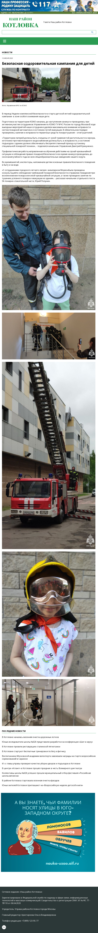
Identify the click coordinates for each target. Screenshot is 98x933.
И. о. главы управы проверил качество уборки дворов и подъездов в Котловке (41, 763)
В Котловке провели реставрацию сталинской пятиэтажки (31, 746)
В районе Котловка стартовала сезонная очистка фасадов (30, 780)
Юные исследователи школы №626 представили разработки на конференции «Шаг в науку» (47, 741)
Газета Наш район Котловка (57, 22)
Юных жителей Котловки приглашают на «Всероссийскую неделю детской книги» (42, 785)
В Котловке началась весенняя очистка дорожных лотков (30, 737)
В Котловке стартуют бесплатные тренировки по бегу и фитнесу (34, 751)
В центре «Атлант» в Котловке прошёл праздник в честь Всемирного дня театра (42, 768)
